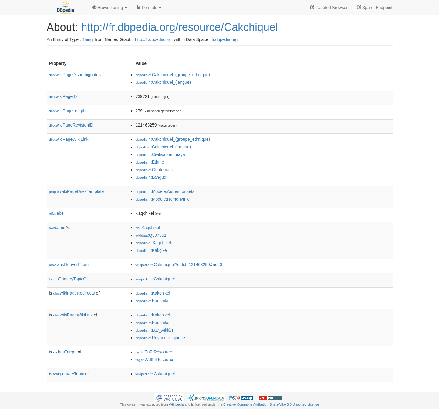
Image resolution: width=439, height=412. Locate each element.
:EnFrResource (154, 352)
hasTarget (65, 352)
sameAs (59, 227)
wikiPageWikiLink (69, 139)
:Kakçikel (152, 250)
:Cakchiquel (155, 278)
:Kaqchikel (148, 227)
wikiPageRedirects (74, 293)
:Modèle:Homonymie (163, 199)
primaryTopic (68, 373)
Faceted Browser (329, 7)
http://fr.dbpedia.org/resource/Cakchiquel (179, 27)
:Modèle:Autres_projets (165, 191)
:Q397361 (151, 235)
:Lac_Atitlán (154, 330)
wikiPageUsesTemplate (76, 191)
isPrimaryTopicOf (68, 278)
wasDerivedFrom (69, 264)
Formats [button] (148, 7)
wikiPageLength (67, 110)
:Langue (151, 177)
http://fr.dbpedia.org (153, 39)
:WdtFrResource (155, 359)
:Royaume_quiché (160, 337)
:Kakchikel (153, 293)
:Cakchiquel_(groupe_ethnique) (173, 74)
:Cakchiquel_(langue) (163, 82)
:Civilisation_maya (160, 154)
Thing (87, 39)
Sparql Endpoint (375, 7)
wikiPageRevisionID (71, 125)
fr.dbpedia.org (225, 39)
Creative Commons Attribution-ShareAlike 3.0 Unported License (271, 404)
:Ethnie (150, 162)
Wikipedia (176, 404)
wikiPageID (63, 96)
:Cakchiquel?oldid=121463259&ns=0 (179, 264)
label (57, 213)
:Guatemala (154, 169)
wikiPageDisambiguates (75, 74)
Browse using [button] (109, 7)
